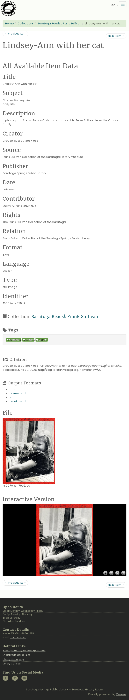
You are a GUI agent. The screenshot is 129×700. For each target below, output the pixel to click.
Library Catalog (12, 663)
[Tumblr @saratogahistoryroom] (15, 678)
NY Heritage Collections (16, 655)
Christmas (14, 339)
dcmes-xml (17, 393)
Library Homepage (13, 659)
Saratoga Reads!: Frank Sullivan (59, 23)
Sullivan (41, 339)
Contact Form (18, 637)
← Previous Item (15, 34)
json (12, 397)
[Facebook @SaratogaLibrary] (5, 678)
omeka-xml (17, 401)
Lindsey (28, 339)
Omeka (121, 694)
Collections (25, 23)
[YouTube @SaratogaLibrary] (24, 678)
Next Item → (116, 36)
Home (9, 23)
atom (13, 389)
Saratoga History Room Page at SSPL (24, 650)
